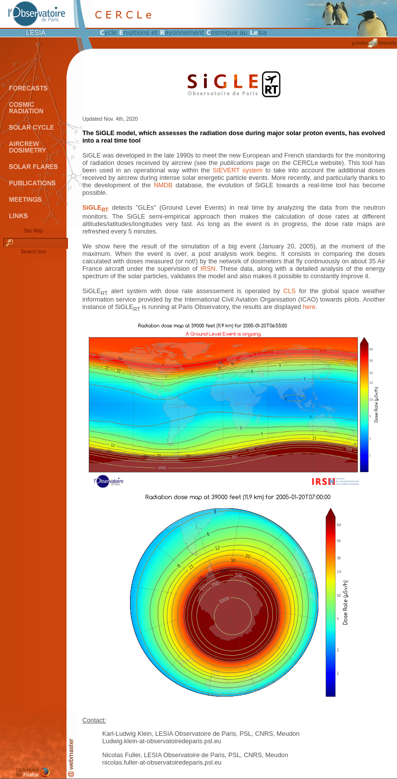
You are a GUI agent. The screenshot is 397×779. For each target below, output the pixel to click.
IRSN (208, 268)
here (309, 307)
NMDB (163, 185)
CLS (289, 291)
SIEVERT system (238, 170)
